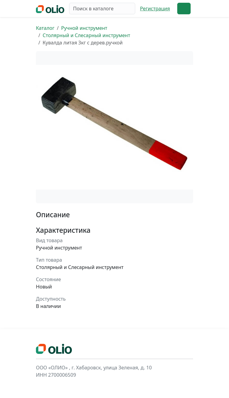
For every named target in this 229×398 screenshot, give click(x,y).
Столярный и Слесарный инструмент (86, 35)
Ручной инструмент (84, 28)
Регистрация (155, 8)
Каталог (45, 28)
